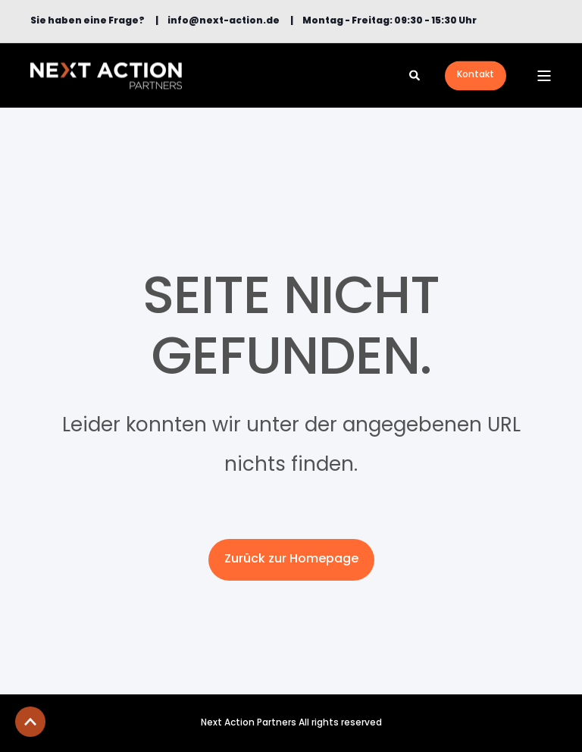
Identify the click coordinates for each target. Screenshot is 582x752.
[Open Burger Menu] (544, 76)
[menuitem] (87, 21)
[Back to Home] (106, 75)
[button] (30, 722)
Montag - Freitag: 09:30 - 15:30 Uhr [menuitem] (389, 21)
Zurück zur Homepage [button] (291, 559)
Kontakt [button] (475, 75)
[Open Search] (415, 75)
